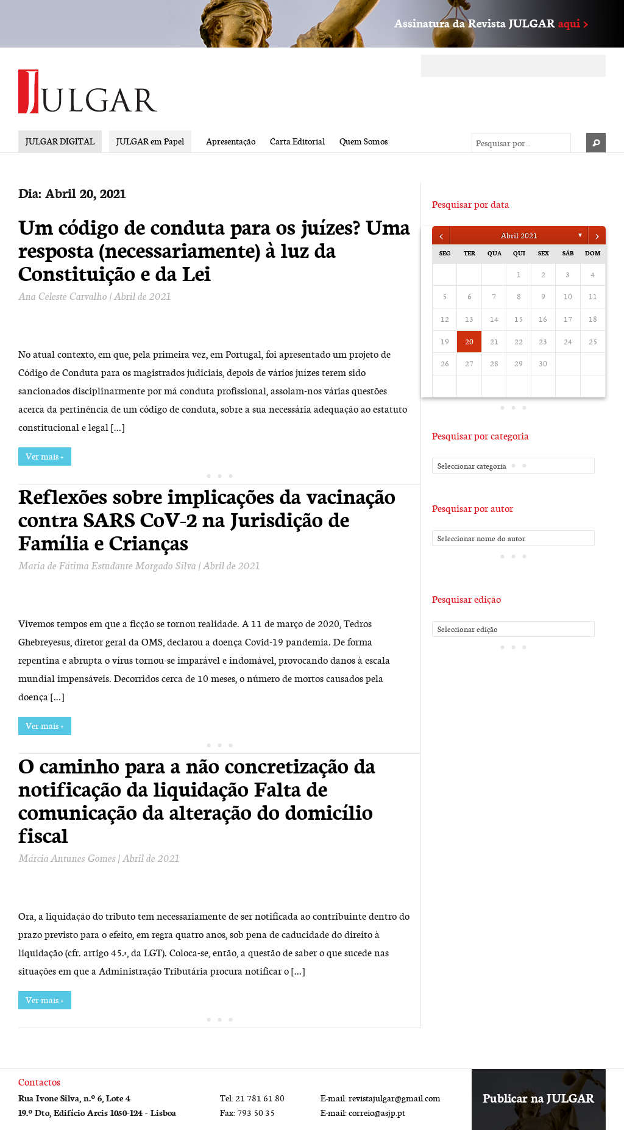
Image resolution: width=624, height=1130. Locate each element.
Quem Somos (363, 141)
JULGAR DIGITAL (60, 141)
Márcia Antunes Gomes (66, 857)
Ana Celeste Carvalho (62, 295)
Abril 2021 (519, 235)
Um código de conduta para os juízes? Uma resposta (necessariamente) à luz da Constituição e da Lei (214, 250)
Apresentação (230, 141)
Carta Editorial (297, 141)
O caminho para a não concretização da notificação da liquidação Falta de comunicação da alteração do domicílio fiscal (196, 800)
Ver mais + (45, 456)
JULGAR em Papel (150, 141)
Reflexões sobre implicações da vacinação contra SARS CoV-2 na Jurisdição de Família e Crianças (206, 519)
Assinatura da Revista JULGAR (490, 22)
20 (469, 341)
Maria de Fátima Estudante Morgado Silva (107, 565)
